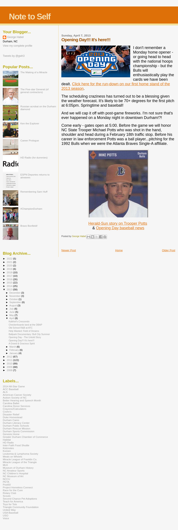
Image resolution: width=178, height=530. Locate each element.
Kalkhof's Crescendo (19, 321)
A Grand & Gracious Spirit (22, 343)
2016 (10, 279)
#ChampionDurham (31, 208)
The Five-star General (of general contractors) (34, 90)
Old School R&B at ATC (21, 327)
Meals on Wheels (12, 456)
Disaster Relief (11, 414)
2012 (10, 356)
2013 (10, 289)
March (13, 346)
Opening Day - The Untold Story (25, 337)
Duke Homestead (12, 417)
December (15, 292)
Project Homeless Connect (18, 487)
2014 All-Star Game (14, 386)
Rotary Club (9, 493)
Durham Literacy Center (16, 422)
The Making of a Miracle (33, 72)
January (14, 353)
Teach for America (13, 501)
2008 (10, 370)
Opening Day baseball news (120, 228)
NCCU (6, 479)
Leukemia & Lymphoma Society (20, 453)
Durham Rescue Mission (16, 428)
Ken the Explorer (29, 123)
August (13, 305)
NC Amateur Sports (14, 470)
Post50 (7, 484)
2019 (10, 268)
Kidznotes (8, 448)
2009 (10, 366)
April (12, 318)
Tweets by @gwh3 (14, 55)
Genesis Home (11, 434)
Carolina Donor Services (16, 406)
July (11, 308)
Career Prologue (29, 140)
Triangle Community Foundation (21, 507)
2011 (10, 360)
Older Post (168, 250)
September (15, 302)
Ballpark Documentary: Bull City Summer (29, 334)
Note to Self (29, 16)
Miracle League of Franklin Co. (20, 459)
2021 (10, 262)
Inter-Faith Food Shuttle (16, 445)
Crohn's (7, 411)
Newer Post (68, 250)
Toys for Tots (10, 504)
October (14, 299)
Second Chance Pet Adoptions (20, 498)
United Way (9, 509)
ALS (5, 392)
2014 (10, 286)
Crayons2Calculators (14, 408)
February (14, 350)
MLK (5, 465)
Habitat (7, 439)
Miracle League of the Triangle (20, 462)
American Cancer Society (17, 394)
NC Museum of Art (13, 476)
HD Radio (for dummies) (34, 157)
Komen (7, 450)
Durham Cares (11, 420)
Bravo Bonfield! (28, 225)
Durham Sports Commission (18, 431)
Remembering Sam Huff (33, 191)
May (12, 315)
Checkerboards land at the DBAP (25, 324)
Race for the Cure (13, 490)
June (12, 312)
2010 (10, 363)
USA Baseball (10, 512)
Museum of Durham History (18, 467)
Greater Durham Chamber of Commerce (25, 436)
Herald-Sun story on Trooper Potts (117, 223)
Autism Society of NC (15, 397)
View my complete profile (17, 45)
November (15, 296)
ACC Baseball (11, 389)
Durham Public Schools (16, 425)
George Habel (15, 37)
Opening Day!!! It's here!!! (21, 340)
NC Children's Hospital (15, 473)
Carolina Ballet (11, 403)
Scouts (7, 495)
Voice (6, 518)
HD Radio (8, 442)
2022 (10, 258)
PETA (6, 481)
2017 (10, 275)
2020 (10, 265)
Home (119, 250)
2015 (10, 282)
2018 (10, 272)
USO (5, 515)
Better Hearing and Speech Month (22, 400)
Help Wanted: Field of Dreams (24, 331)
